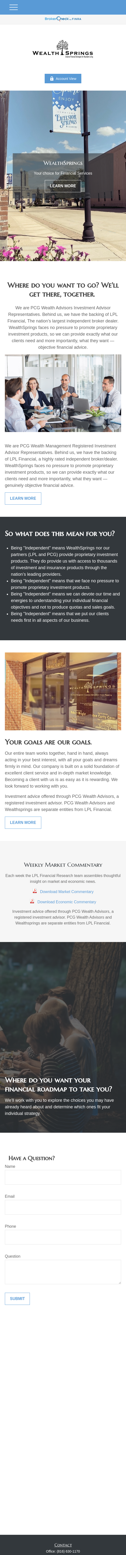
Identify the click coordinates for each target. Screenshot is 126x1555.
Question (12, 1256)
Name (10, 1166)
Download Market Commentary (67, 892)
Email (10, 1196)
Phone (10, 1226)
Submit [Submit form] (17, 1299)
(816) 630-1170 (68, 1551)
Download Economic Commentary (66, 902)
